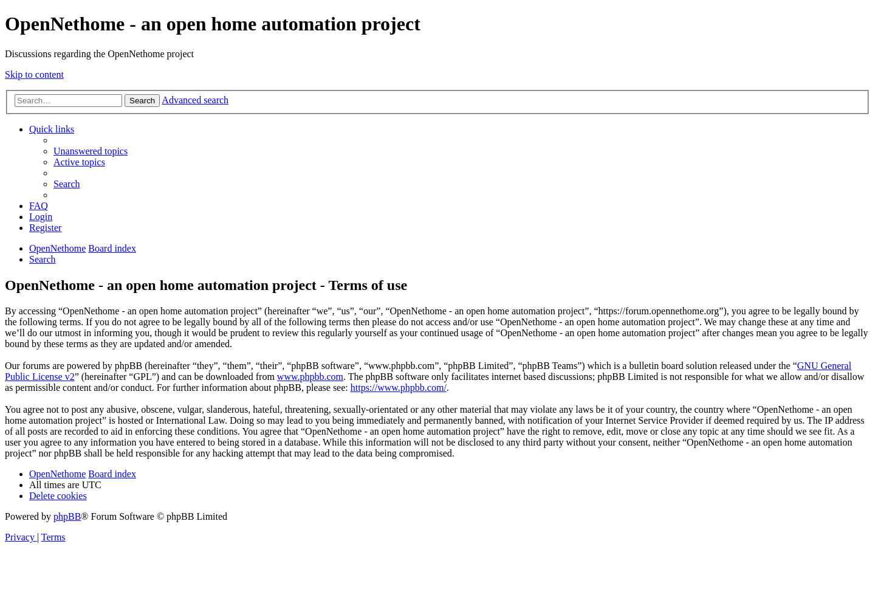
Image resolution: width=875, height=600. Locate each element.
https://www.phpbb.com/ (399, 387)
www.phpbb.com (310, 376)
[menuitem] (90, 151)
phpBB (67, 516)
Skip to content (34, 74)
